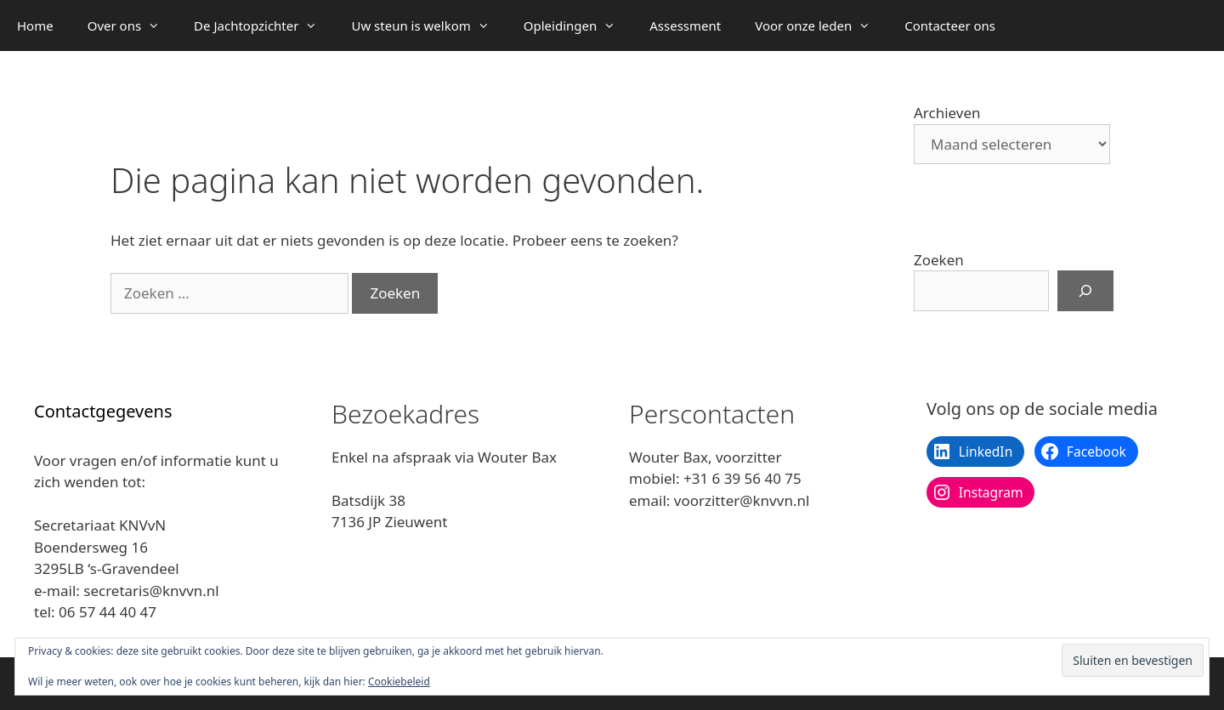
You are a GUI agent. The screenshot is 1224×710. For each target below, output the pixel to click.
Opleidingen (578, 25)
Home (35, 25)
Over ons (132, 25)
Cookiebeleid (399, 681)
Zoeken (939, 260)
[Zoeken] (1085, 290)
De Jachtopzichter (264, 25)
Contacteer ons (949, 25)
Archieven (947, 112)
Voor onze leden (821, 25)
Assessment (685, 25)
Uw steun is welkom (428, 25)
